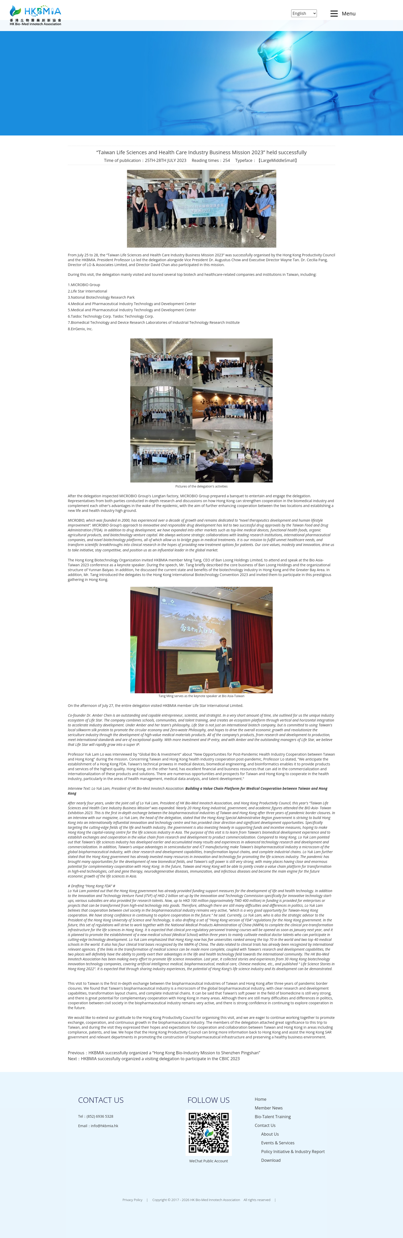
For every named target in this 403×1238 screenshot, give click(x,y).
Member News (269, 1108)
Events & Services (278, 1143)
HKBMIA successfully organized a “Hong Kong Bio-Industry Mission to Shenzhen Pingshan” (174, 1053)
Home (260, 1099)
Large (266, 160)
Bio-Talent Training (273, 1116)
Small (290, 160)
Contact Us (265, 1125)
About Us (270, 1134)
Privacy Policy (132, 1199)
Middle (278, 160)
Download (271, 1160)
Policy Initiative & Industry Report (293, 1151)
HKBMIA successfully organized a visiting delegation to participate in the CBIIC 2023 (160, 1058)
